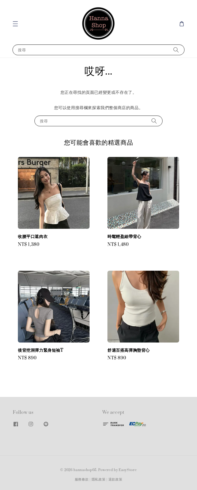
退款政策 (115, 479)
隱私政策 (99, 479)
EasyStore (128, 470)
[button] (15, 23)
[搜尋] (176, 50)
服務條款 (82, 479)
